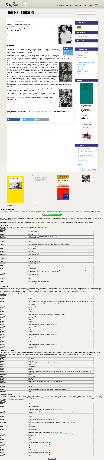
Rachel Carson (18, 21)
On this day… (78, 5)
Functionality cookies (7, 350)
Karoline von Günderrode (84, 52)
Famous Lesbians (82, 36)
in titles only (89, 13)
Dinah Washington (83, 64)
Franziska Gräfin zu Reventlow (86, 62)
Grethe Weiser (82, 66)
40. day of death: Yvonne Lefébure (87, 169)
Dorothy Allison (82, 55)
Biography (9, 34)
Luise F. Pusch (69, 108)
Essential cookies (5, 225)
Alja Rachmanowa (82, 57)
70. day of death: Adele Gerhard (86, 167)
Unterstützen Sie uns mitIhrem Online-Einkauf (40, 179)
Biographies (61, 5)
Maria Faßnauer (82, 73)
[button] (68, 48)
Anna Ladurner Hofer (83, 71)
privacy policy (25, 205)
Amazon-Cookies (58, 409)
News (85, 5)
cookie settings (34, 205)
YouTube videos (4, 286)
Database (69, 5)
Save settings (52, 459)
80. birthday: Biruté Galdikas (85, 149)
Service (91, 5)
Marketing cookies (6, 394)
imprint (19, 205)
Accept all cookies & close (52, 214)
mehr (94, 76)
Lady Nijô (80, 69)
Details (3, 229)
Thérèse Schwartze (83, 59)
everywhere (89, 12)
